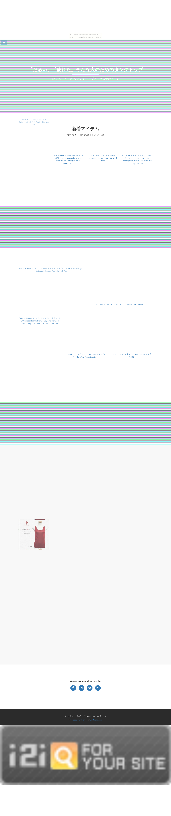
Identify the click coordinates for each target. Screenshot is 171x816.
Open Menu (4, 42)
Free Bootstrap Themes (78, 720)
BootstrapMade (96, 720)
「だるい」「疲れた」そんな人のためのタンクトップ (85, 69)
